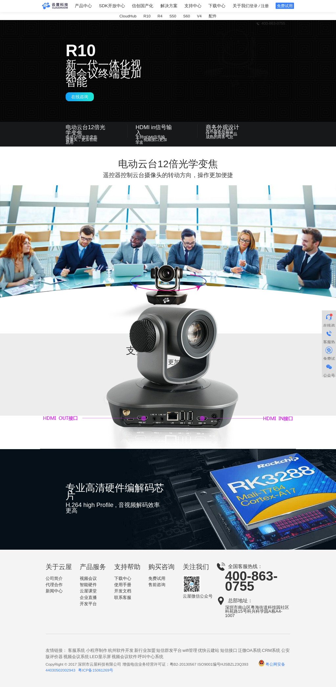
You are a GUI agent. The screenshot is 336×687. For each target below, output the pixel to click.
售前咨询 (156, 584)
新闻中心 (54, 590)
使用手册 (122, 584)
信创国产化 (142, 6)
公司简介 (54, 578)
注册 (265, 6)
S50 (172, 16)
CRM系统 (271, 650)
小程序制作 (96, 650)
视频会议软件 (124, 656)
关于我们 (241, 6)
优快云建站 (208, 650)
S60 (186, 16)
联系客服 (122, 597)
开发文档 (122, 590)
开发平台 (88, 603)
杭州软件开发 (121, 650)
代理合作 (54, 584)
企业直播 (88, 597)
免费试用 (156, 578)
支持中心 (192, 6)
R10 (146, 16)
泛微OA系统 (249, 650)
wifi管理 (189, 650)
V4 (199, 16)
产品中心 (83, 6)
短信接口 (228, 650)
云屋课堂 (88, 590)
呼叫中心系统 (150, 656)
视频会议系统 (76, 656)
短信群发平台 (169, 650)
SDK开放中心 (112, 6)
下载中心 (216, 6)
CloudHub (127, 16)
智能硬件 (88, 584)
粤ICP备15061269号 (95, 670)
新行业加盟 (145, 650)
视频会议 (88, 578)
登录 (254, 6)
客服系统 (76, 650)
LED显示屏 (100, 656)
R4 (160, 16)
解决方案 (169, 6)
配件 (213, 16)
